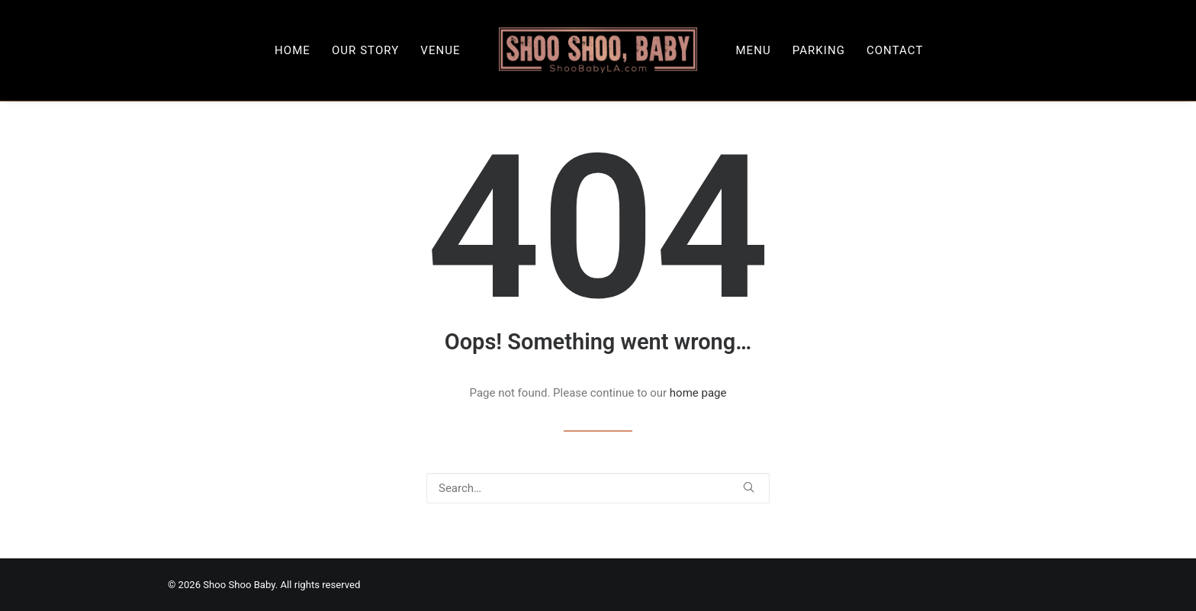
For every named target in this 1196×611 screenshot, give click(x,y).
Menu (752, 50)
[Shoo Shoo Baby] (598, 50)
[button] (748, 487)
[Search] (598, 488)
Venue (440, 50)
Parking (819, 50)
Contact (895, 50)
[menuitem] (292, 50)
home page (698, 393)
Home (292, 50)
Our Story (365, 50)
